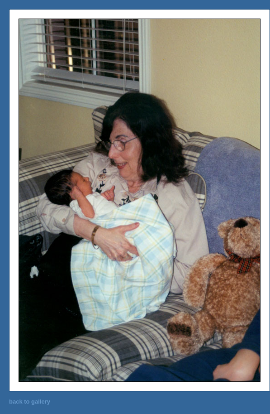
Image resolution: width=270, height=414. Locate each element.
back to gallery (29, 401)
